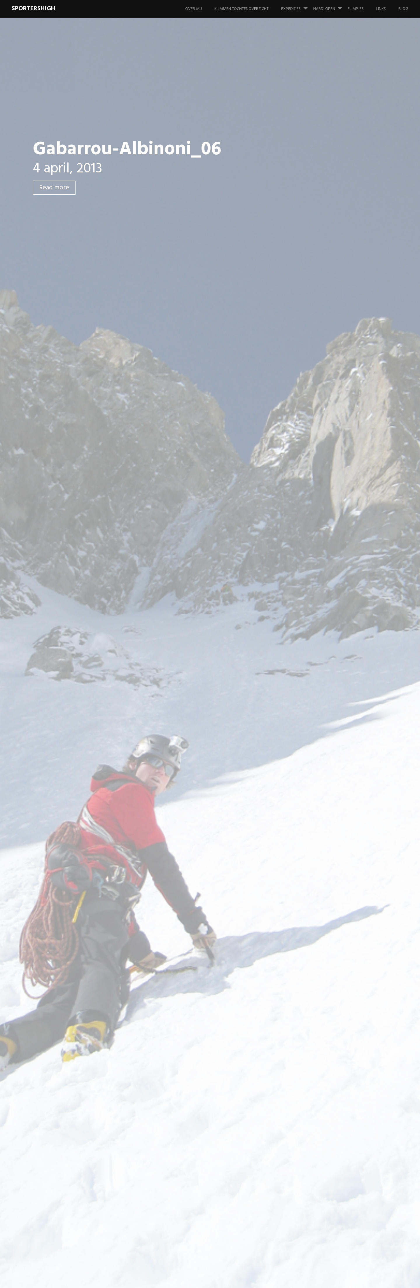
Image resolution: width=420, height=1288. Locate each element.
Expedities (296, 6)
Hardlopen (330, 6)
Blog (403, 9)
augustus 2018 (333, 653)
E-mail (116, 552)
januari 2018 (331, 677)
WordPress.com (394, 1279)
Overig (325, 534)
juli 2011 (327, 952)
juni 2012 (327, 916)
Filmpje (326, 403)
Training (333, 462)
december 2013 (334, 820)
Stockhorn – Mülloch (339, 278)
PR (327, 451)
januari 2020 (331, 629)
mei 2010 (328, 988)
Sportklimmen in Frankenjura (335, 239)
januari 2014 (331, 808)
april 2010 (329, 1000)
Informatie (329, 498)
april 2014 (329, 784)
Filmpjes (356, 9)
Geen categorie (334, 427)
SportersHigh (33, 9)
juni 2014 (328, 772)
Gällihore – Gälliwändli (341, 266)
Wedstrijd (335, 474)
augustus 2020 (333, 617)
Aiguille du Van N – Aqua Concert (343, 311)
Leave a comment (70, 219)
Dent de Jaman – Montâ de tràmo (345, 293)
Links (381, 9)
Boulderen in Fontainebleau (346, 254)
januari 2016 (331, 724)
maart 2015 (330, 748)
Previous (120, 350)
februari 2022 (332, 605)
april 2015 (328, 736)
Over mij (193, 9)
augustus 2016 (333, 701)
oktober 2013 (332, 844)
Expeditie (328, 391)
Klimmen (327, 510)
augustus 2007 (333, 1071)
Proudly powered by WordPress (314, 1279)
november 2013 (334, 832)
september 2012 (335, 904)
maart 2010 (330, 1012)
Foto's (325, 415)
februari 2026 (332, 569)
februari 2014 (332, 796)
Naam (116, 537)
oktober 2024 (332, 581)
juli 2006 (327, 1083)
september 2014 (335, 760)
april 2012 (328, 928)
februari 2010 (332, 1023)
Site (112, 567)
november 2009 (334, 1035)
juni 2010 (328, 976)
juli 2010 (327, 964)
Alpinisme (328, 379)
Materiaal (328, 522)
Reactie (118, 465)
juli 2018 (327, 665)
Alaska (325, 367)
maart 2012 (330, 940)
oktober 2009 (332, 1047)
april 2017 (328, 689)
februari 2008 (332, 1059)
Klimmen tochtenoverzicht (241, 9)
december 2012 (334, 880)
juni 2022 (328, 593)
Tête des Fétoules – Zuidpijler (342, 1121)
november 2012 (334, 892)
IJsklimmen (329, 486)
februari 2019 (332, 641)
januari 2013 (331, 868)
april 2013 (328, 856)
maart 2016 (330, 712)
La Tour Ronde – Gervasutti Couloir (346, 329)
